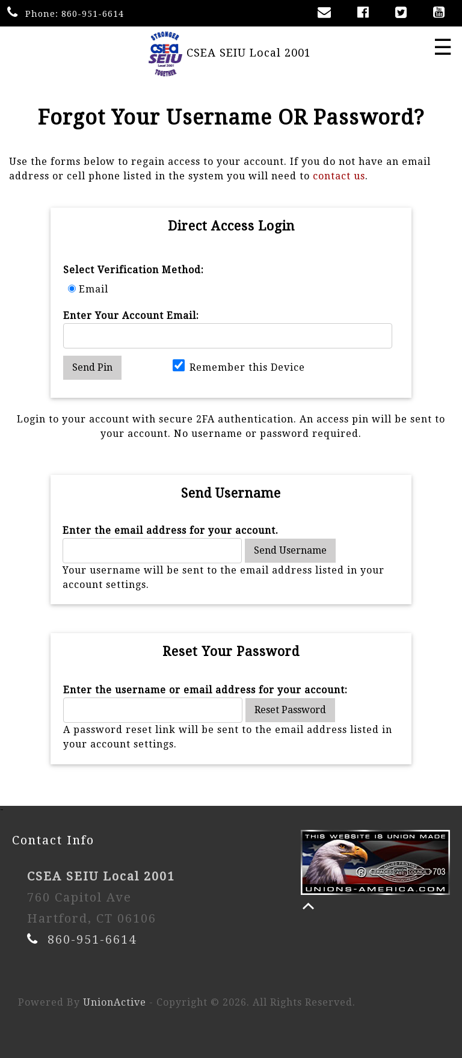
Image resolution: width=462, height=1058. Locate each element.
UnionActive (114, 1002)
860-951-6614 (92, 14)
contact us (339, 176)
